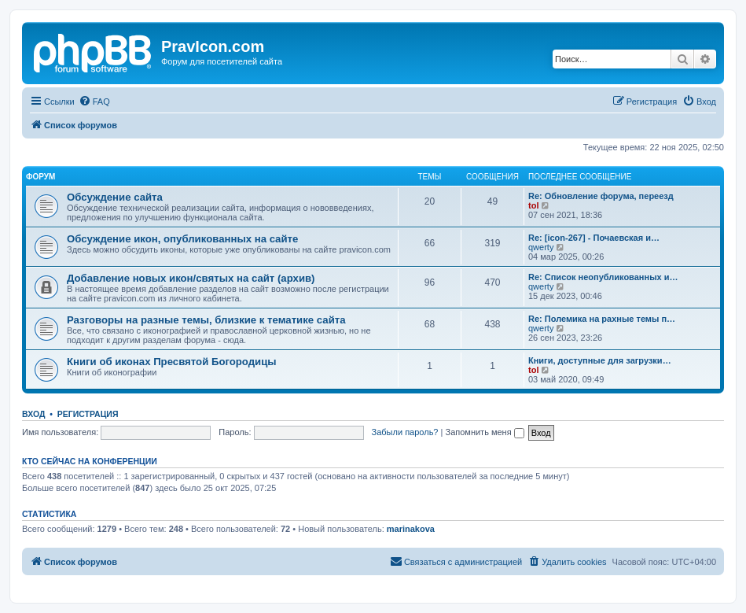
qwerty (540, 247)
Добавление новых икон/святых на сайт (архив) (191, 278)
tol (533, 205)
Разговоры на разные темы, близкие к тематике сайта (206, 320)
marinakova (411, 529)
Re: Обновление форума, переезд (601, 196)
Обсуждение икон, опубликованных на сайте (182, 239)
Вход (33, 414)
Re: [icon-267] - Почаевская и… (594, 237)
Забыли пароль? (405, 432)
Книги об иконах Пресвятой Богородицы (172, 361)
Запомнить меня (484, 432)
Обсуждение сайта (115, 197)
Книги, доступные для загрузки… (599, 360)
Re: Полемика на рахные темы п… (601, 318)
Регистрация (88, 414)
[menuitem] (94, 101)
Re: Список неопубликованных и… (603, 277)
